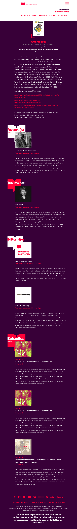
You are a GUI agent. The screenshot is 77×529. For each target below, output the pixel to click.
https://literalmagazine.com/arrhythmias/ (27, 102)
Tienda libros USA (17, 502)
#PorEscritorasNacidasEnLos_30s (25, 117)
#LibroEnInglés (31, 115)
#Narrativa (39, 115)
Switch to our (62, 10)
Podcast (26, 502)
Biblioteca (43, 15)
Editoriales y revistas (55, 15)
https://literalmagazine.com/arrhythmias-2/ (28, 100)
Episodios (24, 15)
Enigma (49, 506)
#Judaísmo (23, 115)
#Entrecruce (42, 112)
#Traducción (40, 117)
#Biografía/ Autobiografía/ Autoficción (26, 112)
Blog (65, 15)
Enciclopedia (33, 15)
